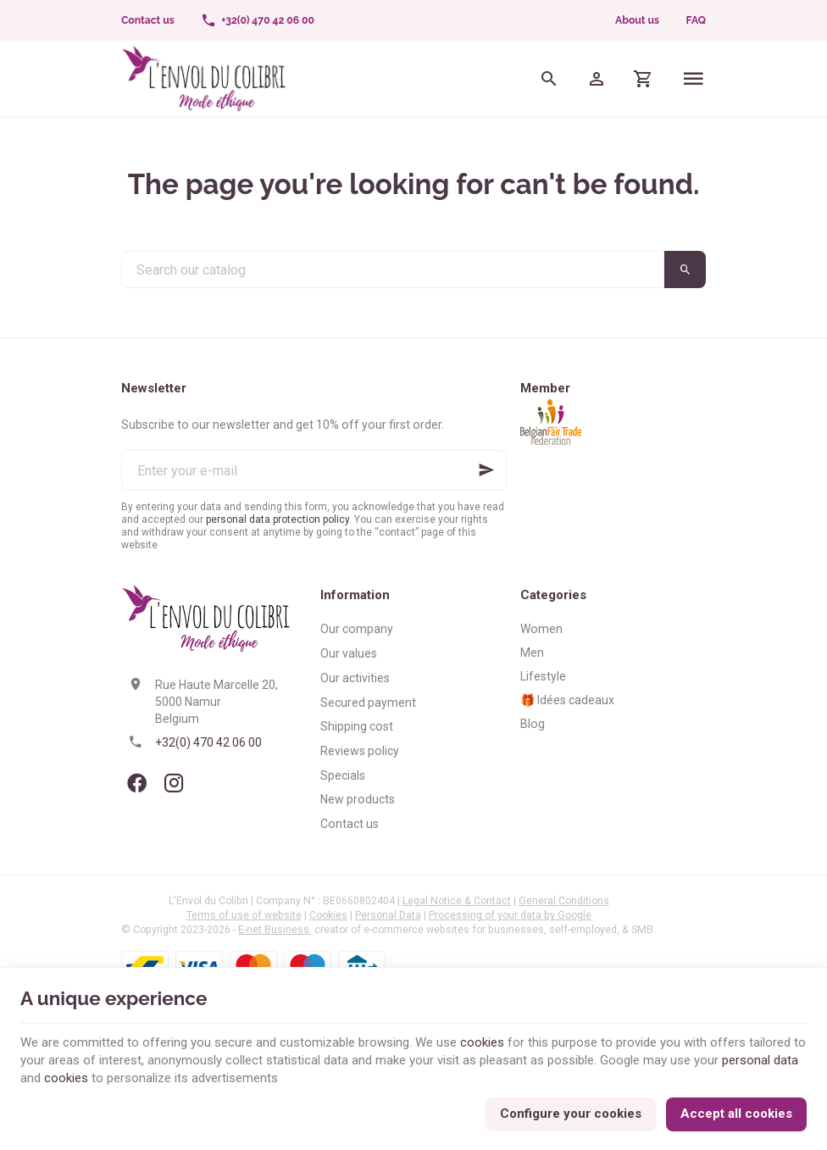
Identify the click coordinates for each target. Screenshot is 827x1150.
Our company (356, 629)
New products (357, 799)
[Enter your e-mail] (314, 470)
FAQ (696, 20)
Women (541, 629)
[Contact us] (147, 20)
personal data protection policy (277, 519)
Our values (348, 653)
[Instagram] (173, 783)
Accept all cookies (736, 1113)
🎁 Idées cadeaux (567, 700)
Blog (532, 724)
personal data (760, 1060)
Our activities (355, 678)
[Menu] (693, 79)
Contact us (349, 824)
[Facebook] (136, 783)
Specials (342, 775)
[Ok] (486, 470)
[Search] (549, 79)
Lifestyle (543, 676)
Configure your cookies (570, 1113)
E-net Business (273, 930)
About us (637, 20)
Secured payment (368, 702)
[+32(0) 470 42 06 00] (257, 20)
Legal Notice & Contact (456, 901)
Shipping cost (356, 726)
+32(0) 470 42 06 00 (208, 742)
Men (532, 652)
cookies (482, 1042)
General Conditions (564, 901)
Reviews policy (359, 751)
